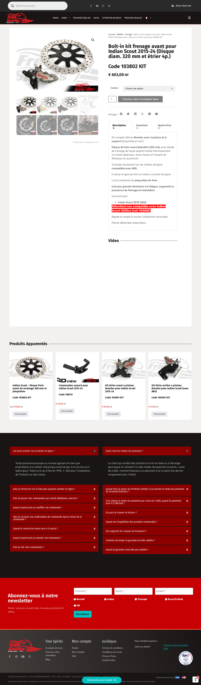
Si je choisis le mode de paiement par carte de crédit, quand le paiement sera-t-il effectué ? (143, 502)
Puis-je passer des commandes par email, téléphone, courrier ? (45, 498)
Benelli (80, 598)
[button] (93, 40)
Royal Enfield (175, 598)
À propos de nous (111, 18)
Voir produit (20, 414)
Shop (66, 18)
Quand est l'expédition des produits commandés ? (132, 521)
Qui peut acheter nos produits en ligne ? (33, 450)
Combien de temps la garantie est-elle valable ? (130, 540)
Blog (96, 18)
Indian (110, 598)
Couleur (114, 88)
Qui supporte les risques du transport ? (126, 531)
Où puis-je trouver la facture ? (121, 512)
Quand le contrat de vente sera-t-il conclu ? (35, 528)
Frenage (128, 34)
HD (78, 605)
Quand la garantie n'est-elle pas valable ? (127, 549)
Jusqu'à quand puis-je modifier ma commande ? (37, 507)
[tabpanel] (142, 181)
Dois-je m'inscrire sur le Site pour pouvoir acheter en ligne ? (44, 488)
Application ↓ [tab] (164, 126)
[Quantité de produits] (112, 99)
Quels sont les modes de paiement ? (124, 450)
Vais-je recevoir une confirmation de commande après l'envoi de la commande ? (47, 518)
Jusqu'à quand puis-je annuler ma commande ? (37, 537)
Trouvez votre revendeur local (141, 99)
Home (55, 18)
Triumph (142, 598)
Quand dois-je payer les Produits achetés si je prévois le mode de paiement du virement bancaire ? (145, 490)
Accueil (111, 34)
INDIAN (120, 34)
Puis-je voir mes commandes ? (28, 547)
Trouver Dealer (81, 18)
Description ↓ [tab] (119, 126)
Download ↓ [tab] (142, 126)
